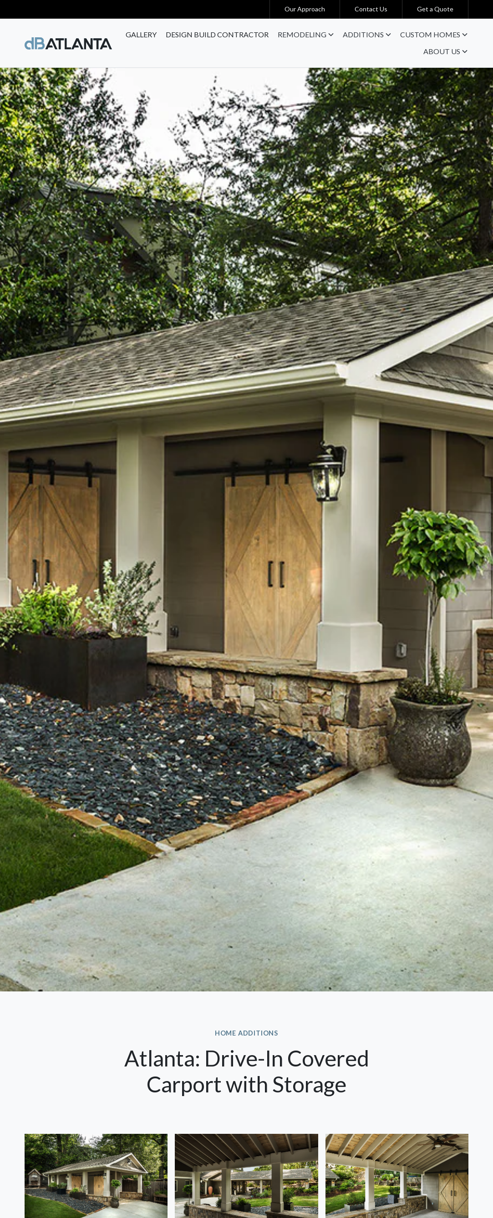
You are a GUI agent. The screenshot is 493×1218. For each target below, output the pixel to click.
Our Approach (305, 9)
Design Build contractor (217, 34)
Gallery (141, 34)
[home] (68, 42)
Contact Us (371, 9)
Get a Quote (435, 9)
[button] (305, 34)
